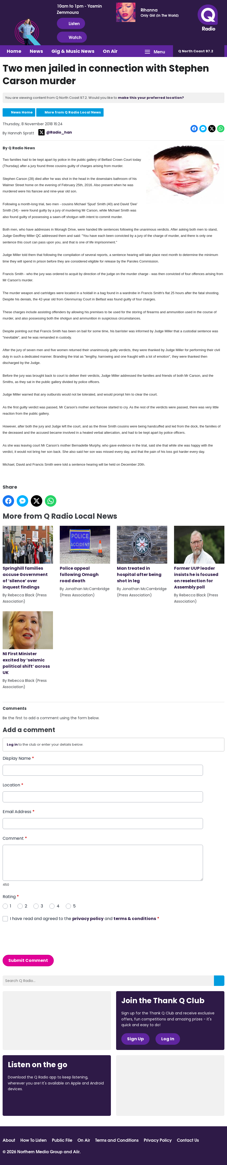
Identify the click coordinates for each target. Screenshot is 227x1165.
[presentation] (42, 938)
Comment (15, 838)
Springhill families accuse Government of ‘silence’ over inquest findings (28, 558)
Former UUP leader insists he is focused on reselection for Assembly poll (199, 558)
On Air (110, 51)
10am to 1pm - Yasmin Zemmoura (79, 9)
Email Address (19, 811)
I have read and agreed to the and (84, 918)
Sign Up (135, 1039)
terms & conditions (135, 918)
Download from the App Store (28, 1103)
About (9, 1140)
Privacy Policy (158, 1140)
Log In (167, 1039)
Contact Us (188, 1140)
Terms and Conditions (117, 1140)
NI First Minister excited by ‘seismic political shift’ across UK (28, 643)
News (36, 51)
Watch (72, 37)
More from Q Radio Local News (73, 112)
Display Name (18, 758)
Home (14, 51)
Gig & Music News (72, 51)
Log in (12, 744)
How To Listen (33, 1140)
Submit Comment (28, 960)
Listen (71, 23)
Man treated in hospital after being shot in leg (142, 555)
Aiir (76, 1151)
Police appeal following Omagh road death (85, 555)
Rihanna (149, 10)
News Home (22, 112)
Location (13, 785)
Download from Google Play (72, 1103)
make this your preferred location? (151, 97)
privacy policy (88, 918)
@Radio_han (55, 132)
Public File (62, 1140)
